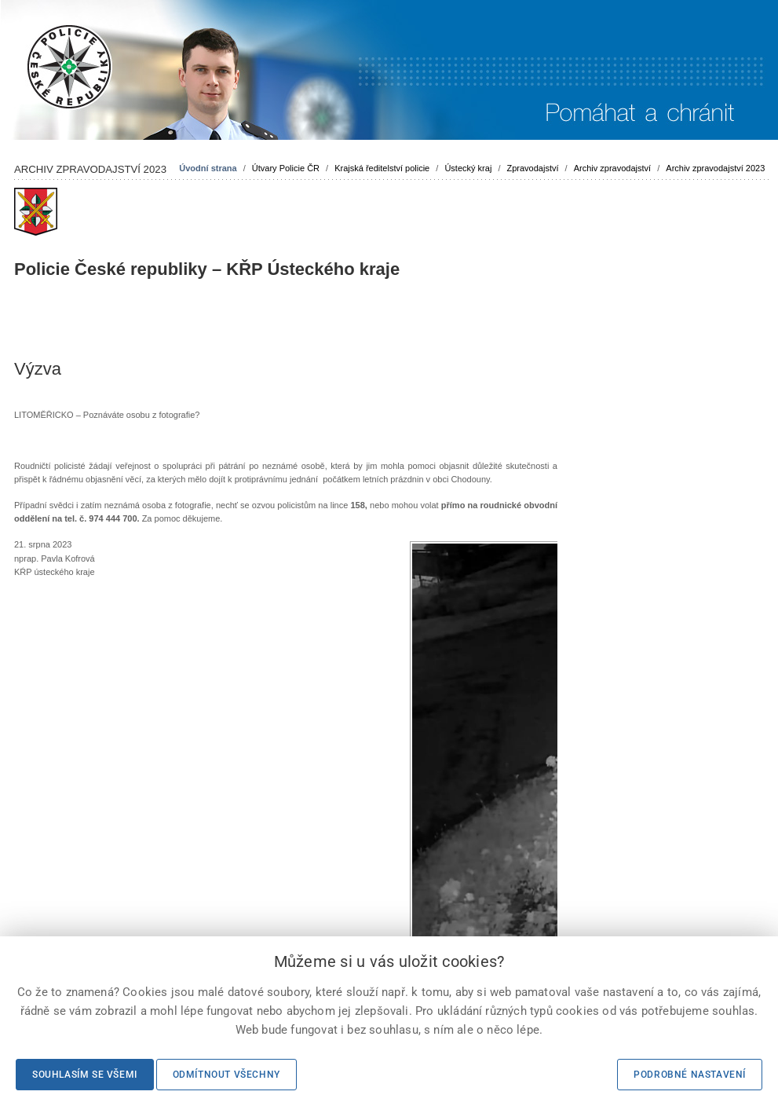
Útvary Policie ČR (286, 168)
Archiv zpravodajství (612, 168)
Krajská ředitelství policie (381, 168)
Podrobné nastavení (690, 1074)
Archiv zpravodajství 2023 (715, 168)
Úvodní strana (207, 168)
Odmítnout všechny (226, 1074)
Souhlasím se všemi (84, 1074)
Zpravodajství (533, 168)
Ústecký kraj (467, 168)
